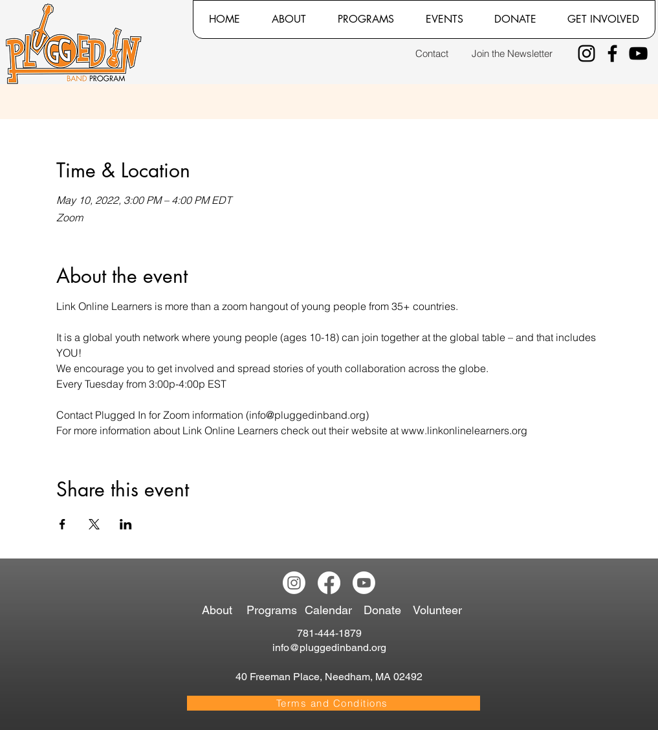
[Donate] (385, 610)
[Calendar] (334, 610)
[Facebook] (612, 53)
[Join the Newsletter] (512, 53)
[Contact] (432, 53)
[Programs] (274, 610)
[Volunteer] (440, 610)
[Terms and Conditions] (333, 703)
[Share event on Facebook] (62, 524)
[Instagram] (586, 53)
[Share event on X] (94, 524)
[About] (221, 610)
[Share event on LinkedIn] (126, 524)
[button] (289, 19)
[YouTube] (638, 53)
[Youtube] (364, 582)
